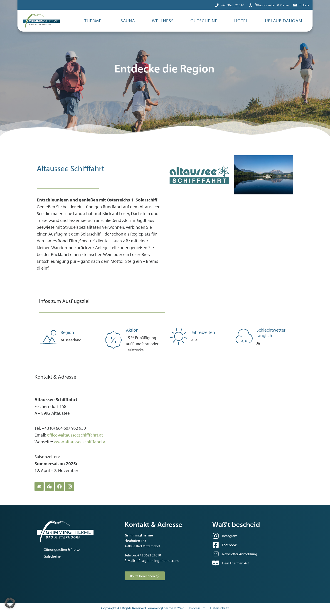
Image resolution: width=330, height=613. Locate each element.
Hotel (241, 20)
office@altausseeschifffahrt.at (75, 435)
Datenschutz (219, 608)
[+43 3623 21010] (217, 5)
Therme (92, 20)
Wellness (163, 20)
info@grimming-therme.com (157, 560)
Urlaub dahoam (283, 20)
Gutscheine (203, 20)
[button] (10, 603)
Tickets (304, 5)
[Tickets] (295, 5)
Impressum (197, 608)
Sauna (128, 20)
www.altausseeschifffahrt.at (80, 441)
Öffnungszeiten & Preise (272, 5)
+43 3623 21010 (232, 5)
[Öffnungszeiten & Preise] (250, 5)
